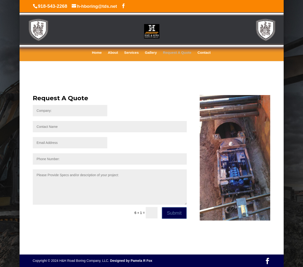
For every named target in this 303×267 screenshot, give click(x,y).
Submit (174, 213)
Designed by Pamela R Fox (131, 261)
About (113, 52)
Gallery (151, 52)
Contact (204, 52)
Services (131, 52)
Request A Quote (177, 52)
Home (97, 52)
